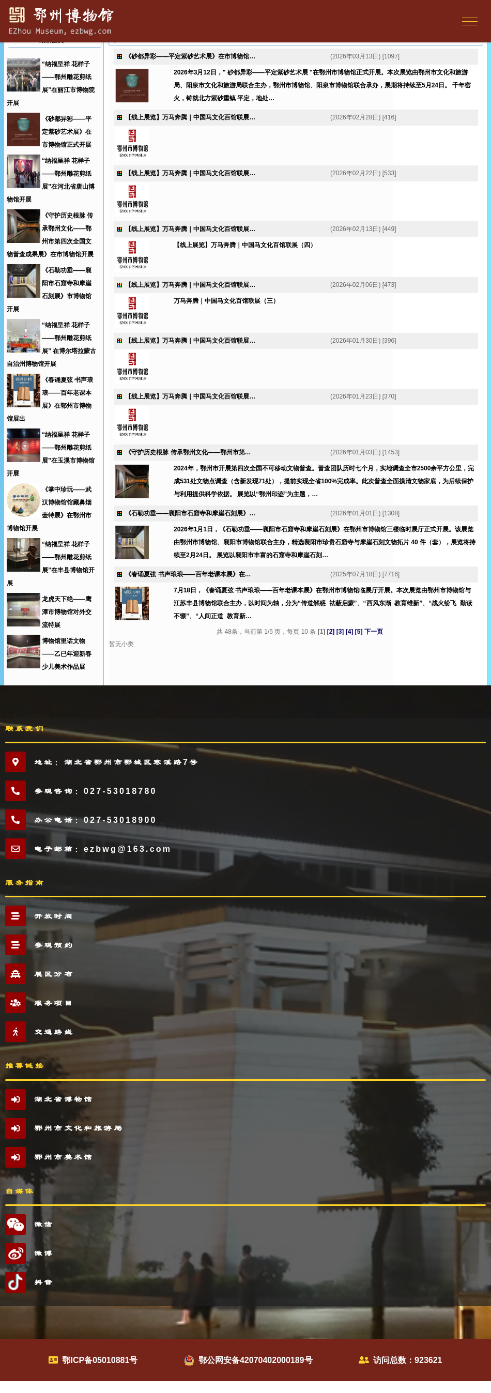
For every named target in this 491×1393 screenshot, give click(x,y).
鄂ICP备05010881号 (99, 1360)
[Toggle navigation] (468, 21)
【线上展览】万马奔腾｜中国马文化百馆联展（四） (245, 245)
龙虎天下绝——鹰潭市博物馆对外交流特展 (66, 612)
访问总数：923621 (407, 1360)
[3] (340, 631)
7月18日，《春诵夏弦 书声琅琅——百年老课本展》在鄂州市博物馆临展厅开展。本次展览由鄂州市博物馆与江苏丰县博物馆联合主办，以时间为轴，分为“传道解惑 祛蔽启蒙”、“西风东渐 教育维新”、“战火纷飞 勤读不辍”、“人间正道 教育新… (323, 603)
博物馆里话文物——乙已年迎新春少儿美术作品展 (66, 653)
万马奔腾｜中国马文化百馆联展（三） (226, 300)
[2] (331, 631)
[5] (359, 631)
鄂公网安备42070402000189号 (255, 1360)
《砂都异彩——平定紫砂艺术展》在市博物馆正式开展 (66, 131)
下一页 (373, 631)
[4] (350, 631)
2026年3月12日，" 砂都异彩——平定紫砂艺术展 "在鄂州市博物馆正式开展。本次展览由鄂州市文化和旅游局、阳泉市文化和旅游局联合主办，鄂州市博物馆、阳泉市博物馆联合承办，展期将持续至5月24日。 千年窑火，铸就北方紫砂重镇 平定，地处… (322, 85)
